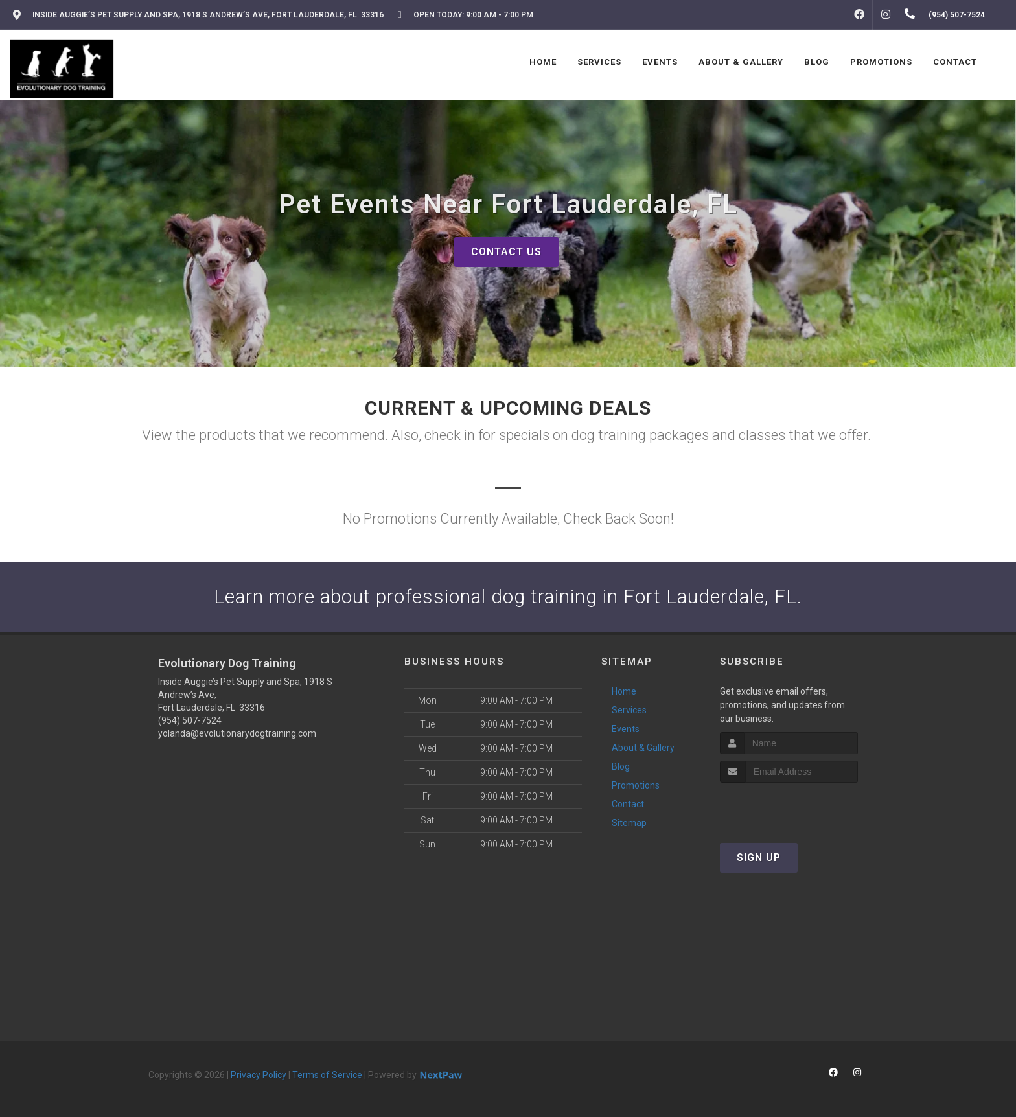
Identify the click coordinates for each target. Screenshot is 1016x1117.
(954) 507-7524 (190, 720)
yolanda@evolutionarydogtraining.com (237, 733)
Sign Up (759, 857)
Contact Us (506, 252)
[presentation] (789, 807)
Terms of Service (327, 1075)
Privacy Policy (258, 1075)
